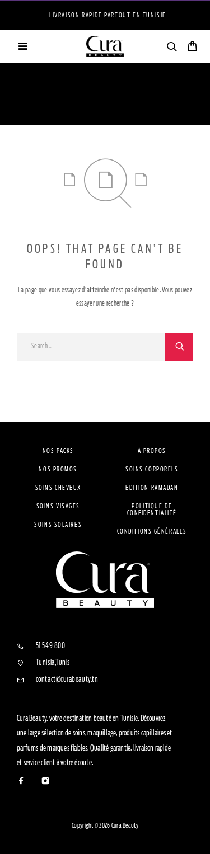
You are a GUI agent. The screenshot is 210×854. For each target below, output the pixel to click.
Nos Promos (58, 469)
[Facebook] (22, 781)
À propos (152, 451)
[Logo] (105, 46)
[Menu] (22, 46)
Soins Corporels (151, 469)
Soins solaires (58, 525)
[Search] (172, 48)
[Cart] (192, 47)
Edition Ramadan (151, 488)
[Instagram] (46, 781)
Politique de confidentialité (152, 509)
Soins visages (58, 506)
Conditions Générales (152, 531)
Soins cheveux (58, 488)
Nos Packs (58, 451)
